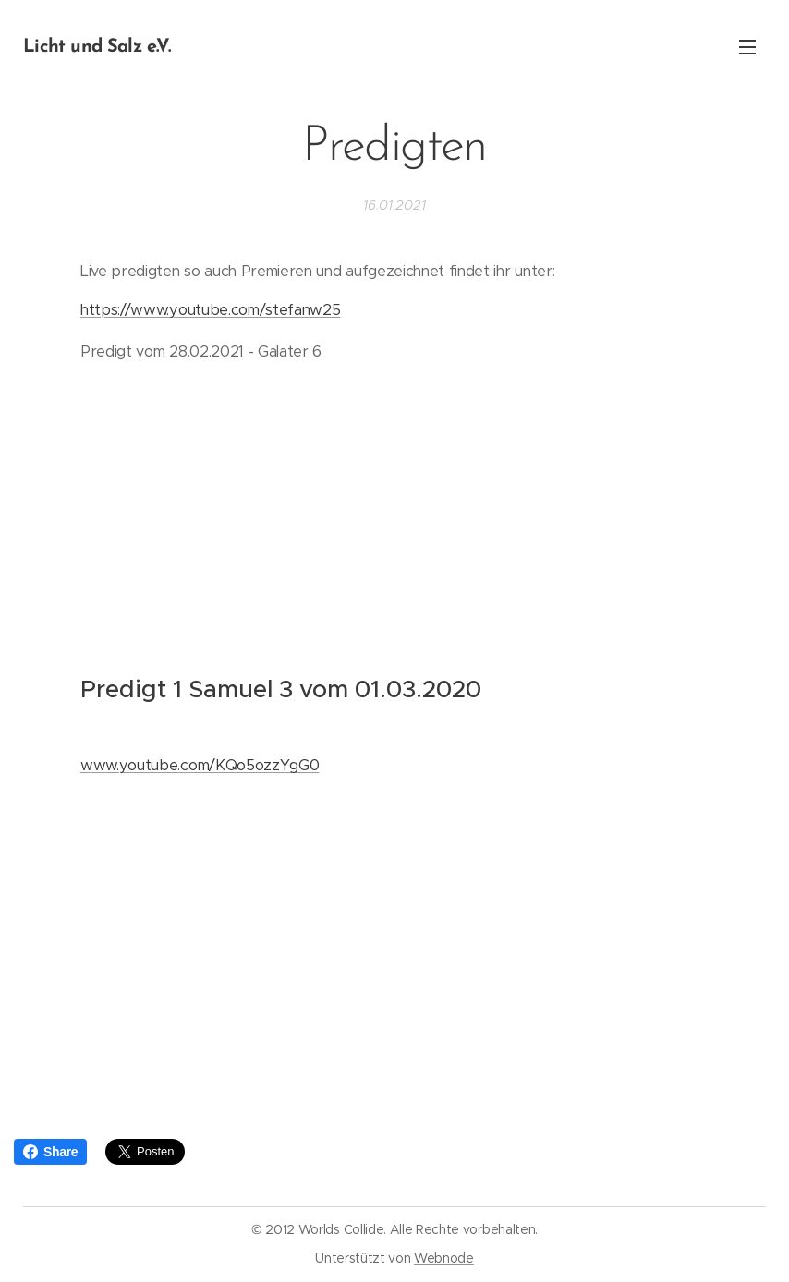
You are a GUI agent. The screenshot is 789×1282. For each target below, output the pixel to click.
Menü (747, 47)
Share (50, 1151)
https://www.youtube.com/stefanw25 (210, 310)
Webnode (444, 1258)
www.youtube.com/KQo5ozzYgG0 (199, 766)
